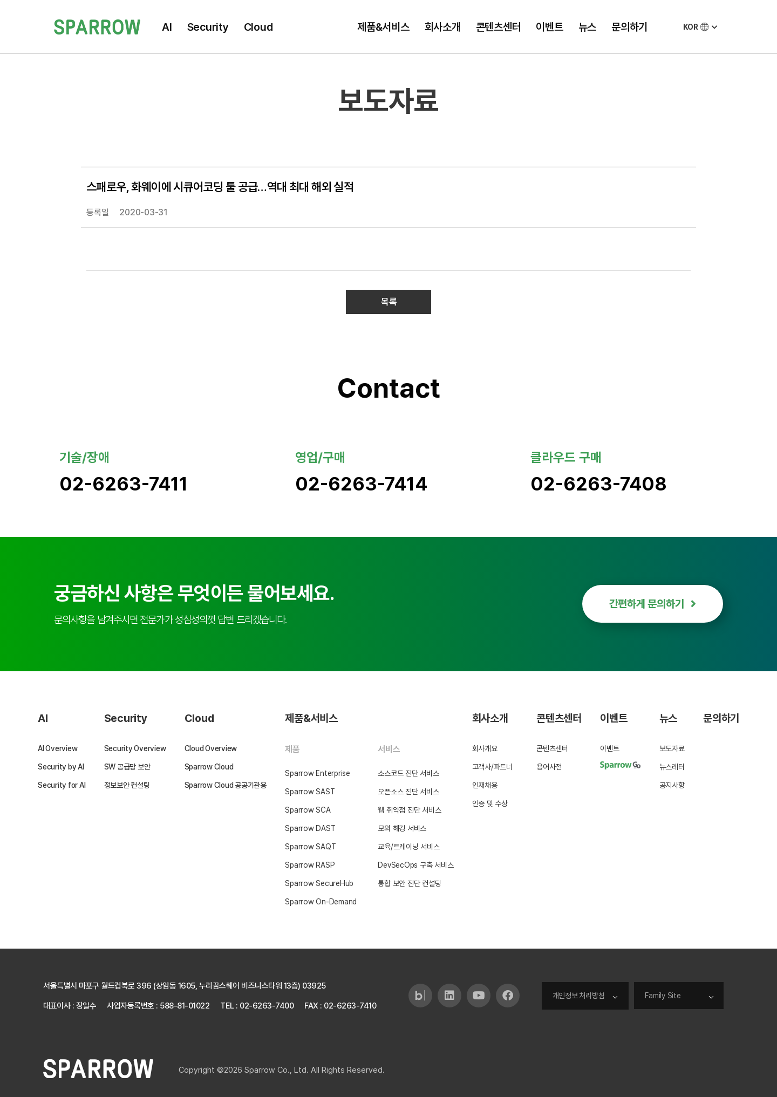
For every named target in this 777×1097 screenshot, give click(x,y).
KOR (701, 27)
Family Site (662, 995)
